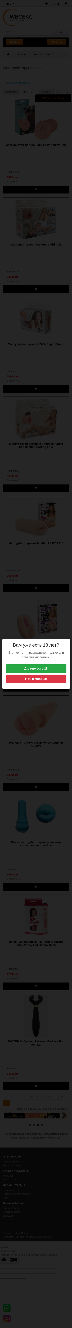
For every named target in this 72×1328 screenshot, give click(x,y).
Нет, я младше (36, 678)
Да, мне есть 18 (36, 668)
